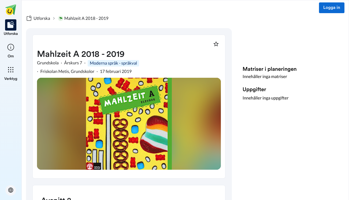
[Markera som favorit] (216, 44)
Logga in (331, 8)
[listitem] (11, 27)
